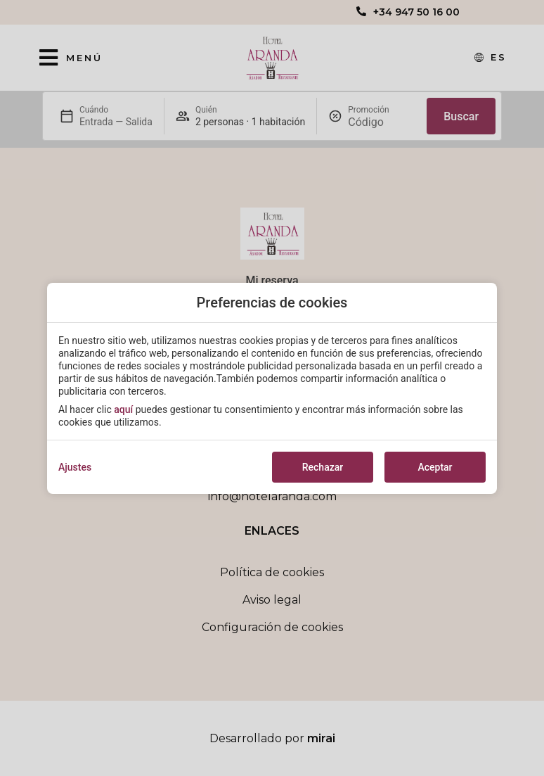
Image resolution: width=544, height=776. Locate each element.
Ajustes (74, 467)
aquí (123, 409)
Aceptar (434, 467)
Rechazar (322, 467)
